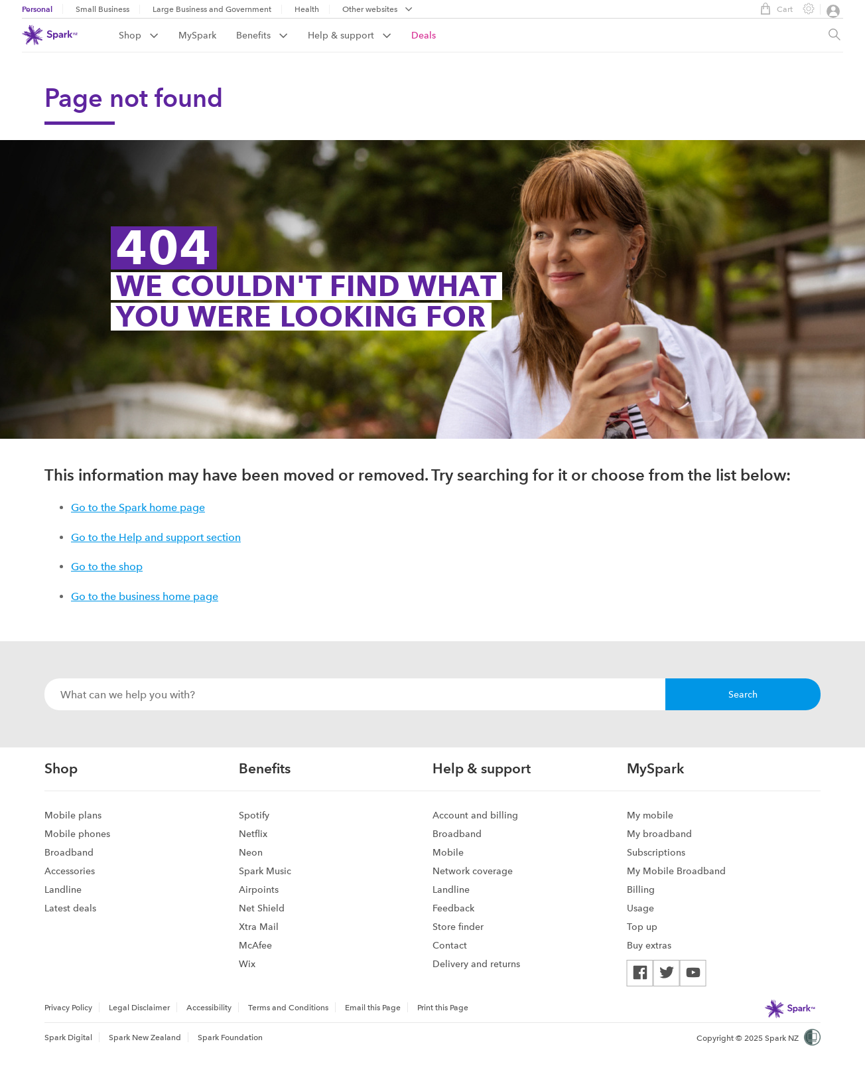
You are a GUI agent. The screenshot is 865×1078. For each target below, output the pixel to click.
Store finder (458, 927)
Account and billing (475, 815)
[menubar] (377, 10)
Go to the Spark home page (138, 507)
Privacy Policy (68, 1007)
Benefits (262, 35)
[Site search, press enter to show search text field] (834, 35)
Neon (251, 852)
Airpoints (259, 889)
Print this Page (442, 1007)
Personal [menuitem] (37, 9)
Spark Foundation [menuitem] (230, 1037)
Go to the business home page (144, 596)
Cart (773, 8)
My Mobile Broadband (676, 871)
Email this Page (373, 1007)
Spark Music (265, 871)
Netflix (253, 834)
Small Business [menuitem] (102, 9)
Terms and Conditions (288, 1007)
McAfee (255, 945)
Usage (640, 908)
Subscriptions (656, 852)
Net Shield (262, 908)
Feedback (453, 908)
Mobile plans (72, 815)
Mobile (448, 852)
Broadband (69, 852)
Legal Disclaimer (139, 1007)
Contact (449, 945)
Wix (247, 964)
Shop (139, 35)
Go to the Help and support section (156, 537)
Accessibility (209, 1007)
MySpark (197, 35)
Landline (63, 889)
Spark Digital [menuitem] (68, 1037)
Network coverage (472, 871)
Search (743, 694)
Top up (642, 927)
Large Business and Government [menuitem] (212, 9)
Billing (641, 889)
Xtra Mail (259, 927)
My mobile (650, 815)
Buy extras (649, 945)
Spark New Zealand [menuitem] (145, 1037)
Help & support (349, 35)
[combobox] (354, 694)
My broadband (659, 834)
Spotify (254, 815)
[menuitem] (148, 35)
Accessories (69, 871)
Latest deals (70, 908)
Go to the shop (107, 566)
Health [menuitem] (307, 9)
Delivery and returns (476, 964)
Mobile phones (77, 834)
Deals (423, 35)
